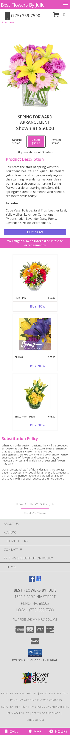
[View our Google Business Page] (38, 580)
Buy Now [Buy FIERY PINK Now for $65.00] (38, 306)
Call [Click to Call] (11, 731)
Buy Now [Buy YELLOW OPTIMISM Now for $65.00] (38, 425)
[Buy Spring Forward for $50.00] (35, 232)
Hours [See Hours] (58, 731)
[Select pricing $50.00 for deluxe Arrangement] (36, 141)
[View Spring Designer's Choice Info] (35, 334)
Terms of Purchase (46, 713)
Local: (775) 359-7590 (35, 609)
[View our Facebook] (32, 580)
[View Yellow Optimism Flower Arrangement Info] (35, 393)
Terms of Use (35, 719)
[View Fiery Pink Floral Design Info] (35, 274)
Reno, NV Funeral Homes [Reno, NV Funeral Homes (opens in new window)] (19, 693)
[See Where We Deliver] (35, 512)
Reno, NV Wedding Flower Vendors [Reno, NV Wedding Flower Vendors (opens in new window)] (36, 700)
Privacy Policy (18, 713)
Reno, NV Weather (14, 706)
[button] (59, 16)
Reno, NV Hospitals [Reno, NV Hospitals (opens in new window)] (54, 693)
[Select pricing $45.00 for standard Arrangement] (16, 141)
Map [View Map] (35, 731)
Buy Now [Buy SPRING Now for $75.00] (38, 366)
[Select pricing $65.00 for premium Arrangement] (55, 141)
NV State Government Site (49, 706)
